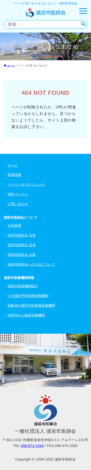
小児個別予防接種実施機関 (28, 296)
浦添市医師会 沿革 (22, 235)
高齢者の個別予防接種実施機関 (31, 305)
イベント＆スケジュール (26, 184)
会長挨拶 (14, 225)
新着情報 (14, 175)
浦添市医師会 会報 (22, 255)
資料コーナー (18, 194)
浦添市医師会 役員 (22, 245)
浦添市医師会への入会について (31, 264)
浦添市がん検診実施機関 (26, 315)
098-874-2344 (32, 446)
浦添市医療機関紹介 (23, 286)
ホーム (9, 65)
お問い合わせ (18, 204)
